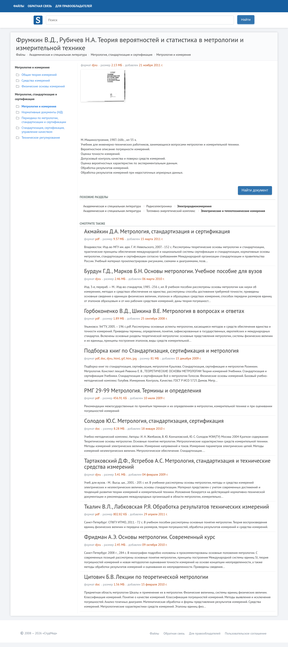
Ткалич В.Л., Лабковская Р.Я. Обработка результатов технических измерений (176, 506)
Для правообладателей (73, 6)
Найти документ (255, 190)
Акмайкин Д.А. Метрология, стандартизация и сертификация (157, 231)
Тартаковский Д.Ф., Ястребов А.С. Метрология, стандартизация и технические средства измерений (177, 463)
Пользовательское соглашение (245, 633)
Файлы (18, 6)
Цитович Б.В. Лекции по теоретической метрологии (146, 576)
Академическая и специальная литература (58, 55)
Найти (246, 19)
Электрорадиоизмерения (194, 206)
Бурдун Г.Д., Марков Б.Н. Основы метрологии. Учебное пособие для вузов (173, 271)
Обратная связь (40, 6)
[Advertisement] (201, 101)
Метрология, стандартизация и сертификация (121, 55)
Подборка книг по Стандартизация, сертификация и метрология (161, 350)
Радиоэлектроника (159, 206)
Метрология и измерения (173, 55)
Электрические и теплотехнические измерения (233, 211)
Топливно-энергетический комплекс (170, 211)
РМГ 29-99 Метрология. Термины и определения (142, 390)
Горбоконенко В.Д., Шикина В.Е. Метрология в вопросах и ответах (164, 310)
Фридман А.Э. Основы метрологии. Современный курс (149, 536)
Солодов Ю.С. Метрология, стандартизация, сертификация (154, 420)
